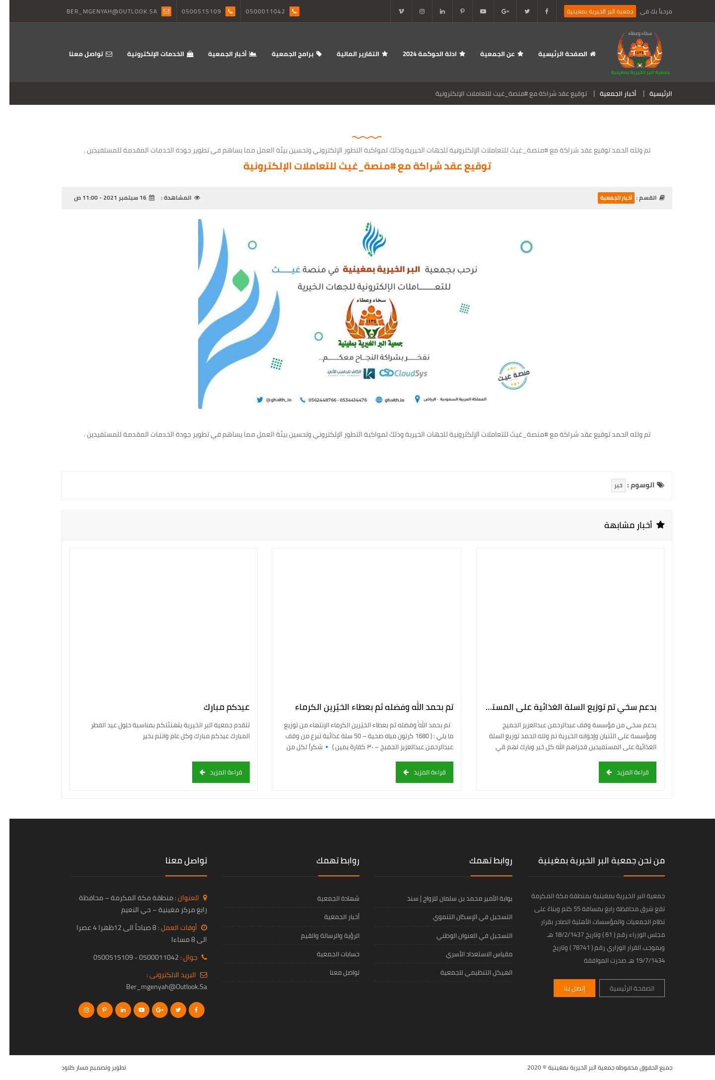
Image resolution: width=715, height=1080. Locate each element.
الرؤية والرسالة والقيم (320, 935)
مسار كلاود (65, 1067)
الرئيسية (651, 93)
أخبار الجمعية (218, 54)
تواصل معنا (77, 54)
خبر (609, 485)
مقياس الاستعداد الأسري (469, 954)
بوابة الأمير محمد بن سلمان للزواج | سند (450, 898)
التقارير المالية (348, 54)
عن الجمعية (488, 54)
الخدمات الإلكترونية (146, 54)
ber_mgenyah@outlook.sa (102, 11)
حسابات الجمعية (328, 954)
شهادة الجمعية (329, 898)
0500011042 (256, 11)
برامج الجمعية (283, 54)
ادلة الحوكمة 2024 (420, 54)
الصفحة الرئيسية (553, 54)
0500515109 (192, 11)
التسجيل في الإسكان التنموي (463, 917)
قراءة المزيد (623, 772)
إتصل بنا (565, 988)
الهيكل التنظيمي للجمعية (467, 972)
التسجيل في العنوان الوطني (465, 935)
